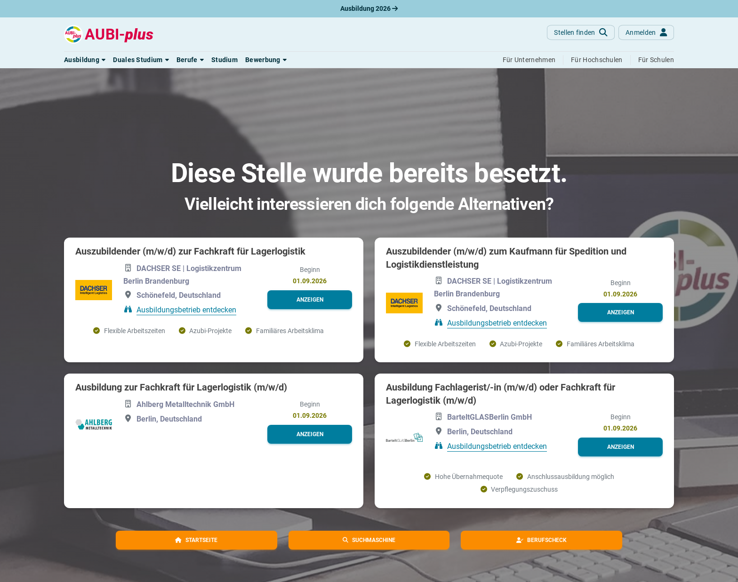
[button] (84, 60)
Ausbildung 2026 (369, 8)
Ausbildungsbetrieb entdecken (186, 309)
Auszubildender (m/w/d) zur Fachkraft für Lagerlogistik (190, 251)
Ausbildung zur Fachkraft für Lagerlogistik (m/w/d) (181, 387)
